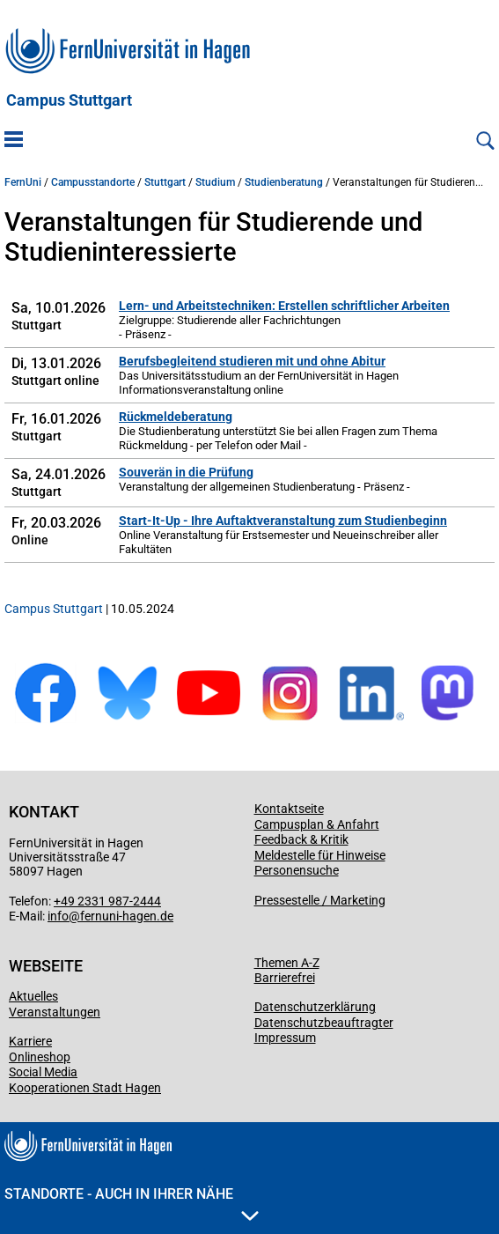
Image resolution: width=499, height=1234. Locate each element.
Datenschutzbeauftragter (323, 1023)
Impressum (285, 1038)
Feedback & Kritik (301, 839)
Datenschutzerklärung (315, 1007)
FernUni (22, 182)
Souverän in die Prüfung (186, 472)
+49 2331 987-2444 (107, 901)
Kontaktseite (289, 809)
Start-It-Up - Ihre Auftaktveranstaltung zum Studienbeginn (283, 521)
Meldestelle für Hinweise (319, 855)
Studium (215, 182)
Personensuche (296, 870)
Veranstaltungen (54, 1012)
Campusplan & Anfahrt (316, 824)
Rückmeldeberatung (175, 417)
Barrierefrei (284, 978)
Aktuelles (33, 996)
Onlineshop (39, 1057)
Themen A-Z (286, 963)
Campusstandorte (93, 182)
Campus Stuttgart (69, 100)
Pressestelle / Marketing (319, 900)
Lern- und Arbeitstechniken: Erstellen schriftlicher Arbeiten (284, 306)
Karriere (30, 1041)
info (58, 916)
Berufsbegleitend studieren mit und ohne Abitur (252, 361)
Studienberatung (284, 182)
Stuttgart (165, 182)
